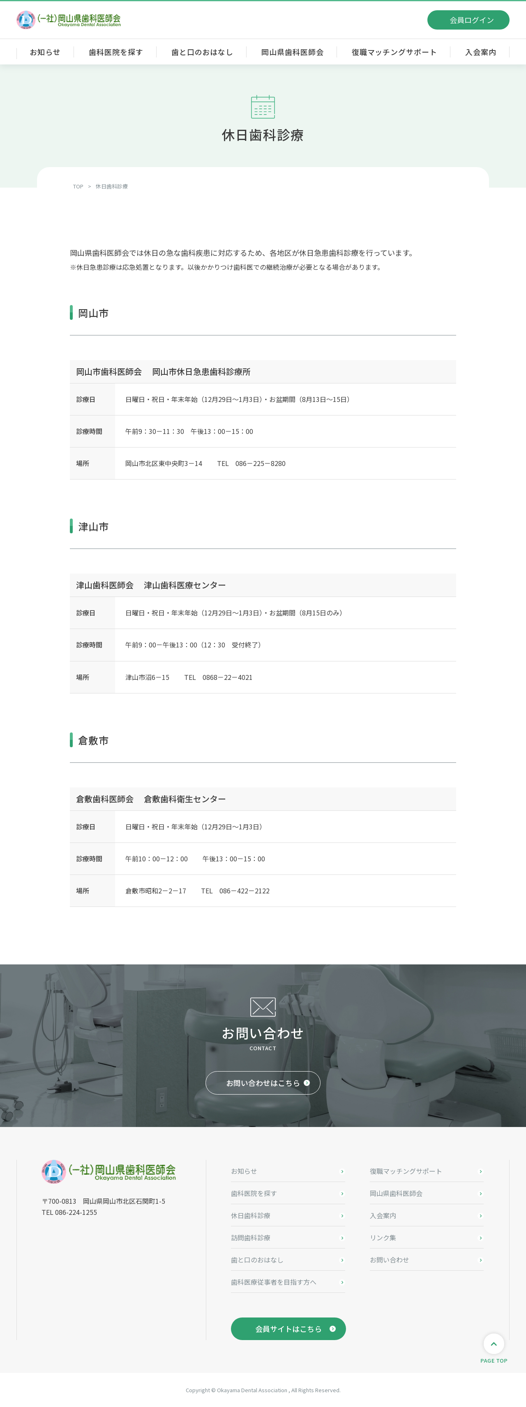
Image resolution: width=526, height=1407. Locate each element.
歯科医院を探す (116, 51)
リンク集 (383, 1237)
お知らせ (45, 51)
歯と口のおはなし (202, 51)
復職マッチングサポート (394, 51)
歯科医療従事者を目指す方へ (273, 1282)
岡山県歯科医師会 (292, 51)
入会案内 (480, 51)
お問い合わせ (389, 1260)
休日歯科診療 (250, 1215)
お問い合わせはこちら (263, 1082)
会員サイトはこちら (288, 1328)
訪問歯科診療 (250, 1237)
